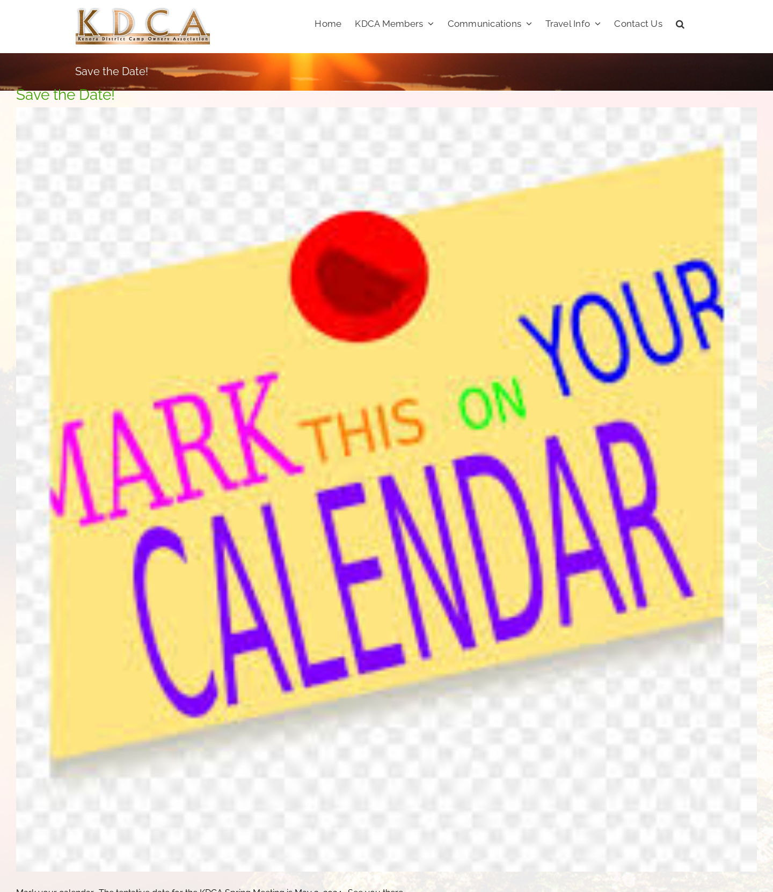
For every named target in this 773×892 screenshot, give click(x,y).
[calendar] (386, 489)
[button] (680, 22)
